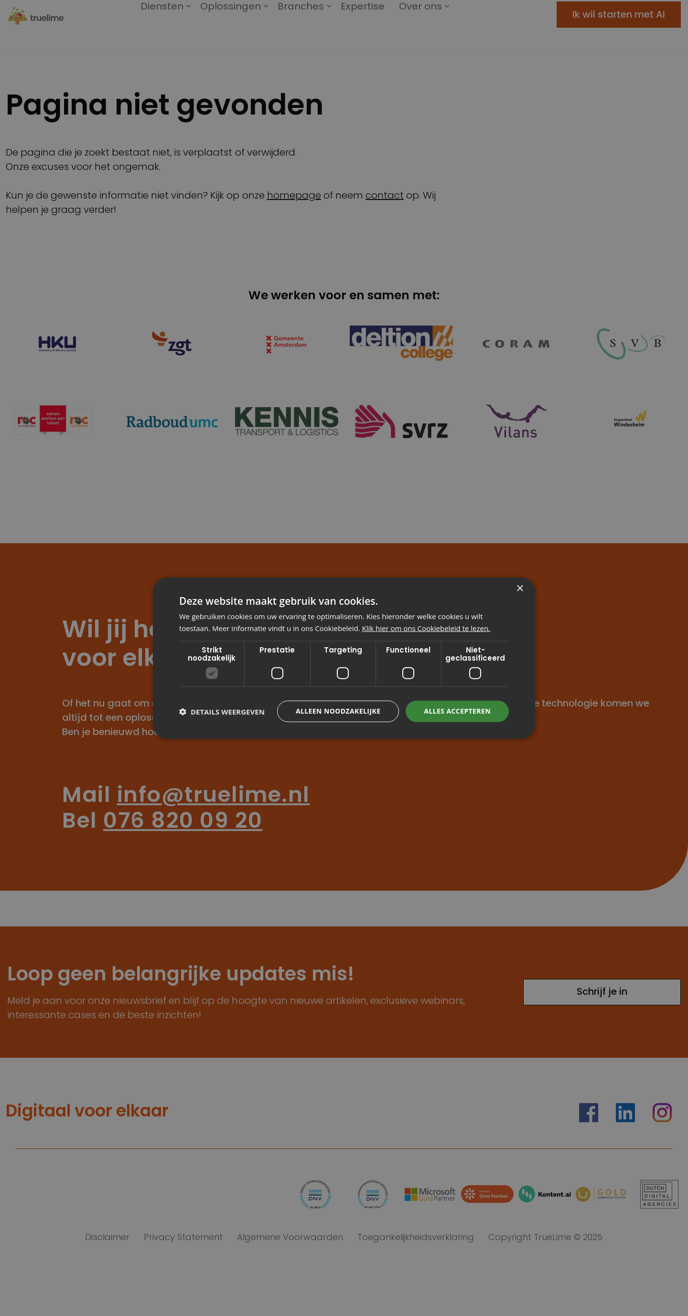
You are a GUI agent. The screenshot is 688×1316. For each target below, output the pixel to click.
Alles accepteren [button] (457, 711)
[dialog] (344, 658)
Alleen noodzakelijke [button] (338, 711)
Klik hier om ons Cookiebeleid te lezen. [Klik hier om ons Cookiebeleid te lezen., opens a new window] (426, 627)
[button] (222, 711)
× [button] (519, 588)
